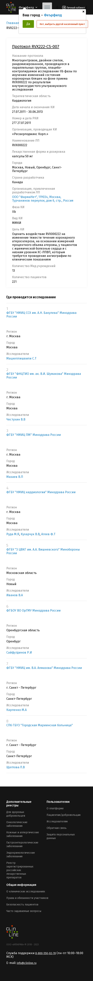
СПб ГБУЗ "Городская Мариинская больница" (39, 725)
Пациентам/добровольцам (64, 815)
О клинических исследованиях (25, 891)
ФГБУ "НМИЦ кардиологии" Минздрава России (41, 492)
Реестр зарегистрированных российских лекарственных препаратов (19, 870)
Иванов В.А (14, 595)
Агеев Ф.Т (48, 534)
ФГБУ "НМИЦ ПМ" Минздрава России (33, 435)
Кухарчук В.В (30, 534)
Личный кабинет (76, 7)
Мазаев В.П (14, 477)
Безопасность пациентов (22, 904)
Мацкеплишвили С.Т (21, 358)
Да (28, 24)
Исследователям (57, 821)
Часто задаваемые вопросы (23, 911)
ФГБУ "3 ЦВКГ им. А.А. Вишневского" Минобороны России (43, 551)
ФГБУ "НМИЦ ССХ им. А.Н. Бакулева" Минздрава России (41, 314)
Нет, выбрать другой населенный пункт (62, 24)
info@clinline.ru (26, 963)
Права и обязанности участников (27, 898)
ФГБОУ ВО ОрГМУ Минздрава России (33, 610)
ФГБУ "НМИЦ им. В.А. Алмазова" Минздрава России (44, 668)
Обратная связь (57, 828)
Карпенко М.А (16, 710)
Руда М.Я (12, 534)
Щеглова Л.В (15, 767)
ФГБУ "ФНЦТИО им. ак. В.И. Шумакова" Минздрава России (43, 375)
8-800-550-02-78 (45, 953)
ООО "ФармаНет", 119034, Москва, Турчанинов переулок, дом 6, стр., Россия (42, 198)
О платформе (55, 808)
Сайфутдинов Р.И (19, 652)
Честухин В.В (15, 419)
